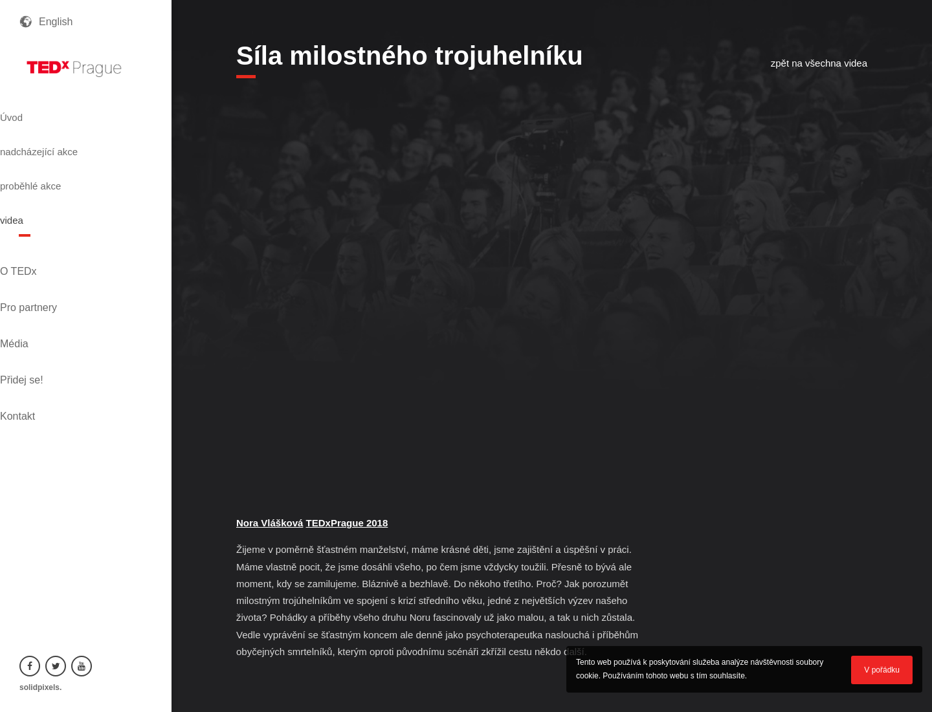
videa (34, 181)
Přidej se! (41, 286)
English (55, 21)
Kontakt (36, 308)
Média (33, 264)
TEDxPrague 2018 (347, 522)
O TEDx (37, 220)
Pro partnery (47, 242)
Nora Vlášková (269, 522)
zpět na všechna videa (819, 63)
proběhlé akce (58, 158)
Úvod (34, 111)
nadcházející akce (68, 135)
